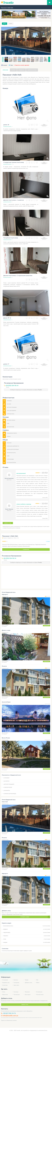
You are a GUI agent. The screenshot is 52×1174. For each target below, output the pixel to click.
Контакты (16, 980)
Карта (10, 23)
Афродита (5, 594)
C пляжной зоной (7, 787)
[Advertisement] (26, 577)
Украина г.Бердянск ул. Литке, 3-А (11, 537)
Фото (4, 23)
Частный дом (17, 994)
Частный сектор (39, 994)
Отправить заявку (24, 916)
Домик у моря (6, 630)
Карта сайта (16, 985)
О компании (5, 980)
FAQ (37, 980)
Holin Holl (5, 801)
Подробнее (46, 625)
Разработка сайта (6, 982)
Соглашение (16, 982)
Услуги (13, 70)
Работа (37, 982)
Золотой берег (6, 702)
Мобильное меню (49, 2)
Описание (5, 70)
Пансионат (27, 991)
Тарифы (26, 980)
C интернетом (6, 790)
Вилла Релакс (6, 738)
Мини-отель (5, 994)
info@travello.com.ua (10, 1015)
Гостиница (16, 991)
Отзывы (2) (21, 70)
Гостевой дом (39, 991)
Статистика (5, 985)
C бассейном (6, 781)
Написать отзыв (32, 70)
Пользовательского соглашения (13, 528)
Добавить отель (28, 982)
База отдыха (27, 994)
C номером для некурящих (9, 793)
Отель (3, 991)
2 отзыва (48, 541)
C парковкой (6, 777)
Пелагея (4, 666)
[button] (47, 41)
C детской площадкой (8, 784)
